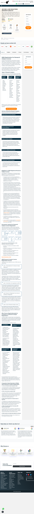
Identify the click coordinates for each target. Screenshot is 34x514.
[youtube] (28, 474)
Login (32, 1)
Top (2, 511)
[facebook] (26, 474)
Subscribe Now (22, 466)
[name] (28, 16)
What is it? (3, 52)
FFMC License (11, 483)
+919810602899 (19, 3)
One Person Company (4, 478)
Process (20, 52)
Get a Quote (28, 1)
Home (2, 38)
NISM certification (6, 212)
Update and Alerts (15, 1)
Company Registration (4, 475)
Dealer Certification (12, 475)
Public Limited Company (4, 483)
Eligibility (8, 52)
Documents (14, 52)
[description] (28, 24)
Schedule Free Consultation (6, 33)
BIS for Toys (11, 486)
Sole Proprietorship (3, 484)
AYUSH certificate (11, 484)
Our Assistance (26, 52)
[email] (28, 19)
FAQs (32, 52)
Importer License (11, 476)
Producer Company (3, 485)
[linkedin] (30, 474)
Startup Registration (4, 488)
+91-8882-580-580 (26, 3)
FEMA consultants (12, 485)
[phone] (28, 21)
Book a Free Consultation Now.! (11, 108)
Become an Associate (22, 1)
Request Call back (28, 28)
